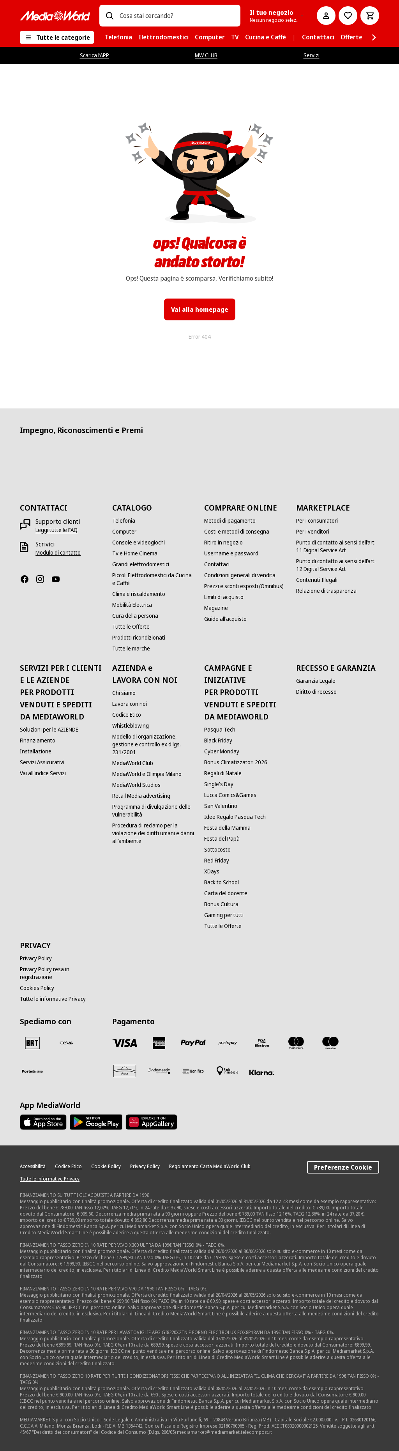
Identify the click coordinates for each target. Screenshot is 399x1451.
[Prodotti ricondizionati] (138, 638)
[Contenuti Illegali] (316, 580)
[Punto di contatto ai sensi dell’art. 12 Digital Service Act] (337, 565)
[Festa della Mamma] (227, 828)
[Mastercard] (296, 1043)
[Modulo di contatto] (58, 553)
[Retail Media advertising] (141, 796)
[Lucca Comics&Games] (230, 795)
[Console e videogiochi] (138, 542)
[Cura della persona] (135, 616)
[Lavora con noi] (129, 704)
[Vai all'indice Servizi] (43, 773)
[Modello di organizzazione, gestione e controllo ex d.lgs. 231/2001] (153, 744)
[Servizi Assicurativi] (42, 762)
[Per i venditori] (312, 532)
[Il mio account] (326, 15)
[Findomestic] (159, 1071)
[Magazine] (216, 608)
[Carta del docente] (225, 893)
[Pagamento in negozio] (227, 1071)
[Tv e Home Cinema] (134, 553)
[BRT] (32, 1043)
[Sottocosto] (217, 850)
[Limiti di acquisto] (224, 597)
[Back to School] (221, 882)
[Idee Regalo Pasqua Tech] (235, 817)
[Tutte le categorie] (57, 37)
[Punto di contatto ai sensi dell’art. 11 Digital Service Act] (337, 546)
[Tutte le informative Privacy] (53, 999)
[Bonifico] (193, 1071)
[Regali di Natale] (223, 773)
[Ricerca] (109, 15)
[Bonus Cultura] (221, 904)
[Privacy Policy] (36, 958)
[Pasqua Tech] (219, 729)
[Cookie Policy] (106, 1166)
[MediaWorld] (55, 16)
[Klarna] (261, 1072)
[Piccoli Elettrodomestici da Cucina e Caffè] (153, 579)
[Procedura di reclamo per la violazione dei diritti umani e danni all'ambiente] (153, 833)
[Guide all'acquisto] (225, 619)
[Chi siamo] (124, 693)
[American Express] (159, 1043)
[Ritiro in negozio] (223, 542)
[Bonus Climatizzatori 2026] (235, 762)
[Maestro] (330, 1043)
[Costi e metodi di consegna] (236, 532)
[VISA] (124, 1043)
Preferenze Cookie (343, 1167)
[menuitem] (118, 37)
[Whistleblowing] (130, 726)
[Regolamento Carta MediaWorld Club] (210, 1166)
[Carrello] (369, 15)
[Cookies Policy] (37, 988)
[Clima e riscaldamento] (138, 594)
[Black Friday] (218, 740)
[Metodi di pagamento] (230, 521)
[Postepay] (227, 1043)
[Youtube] (59, 579)
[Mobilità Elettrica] (132, 605)
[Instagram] (43, 579)
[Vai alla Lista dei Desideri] (348, 15)
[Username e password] (231, 553)
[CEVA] (66, 1043)
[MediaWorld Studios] (136, 785)
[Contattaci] (217, 564)
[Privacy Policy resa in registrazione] (61, 973)
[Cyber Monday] (221, 751)
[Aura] (124, 1071)
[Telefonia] (123, 521)
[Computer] (124, 532)
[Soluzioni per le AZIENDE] (49, 729)
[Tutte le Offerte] (131, 627)
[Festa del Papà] (222, 839)
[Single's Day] (218, 784)
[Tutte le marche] (131, 648)
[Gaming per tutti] (224, 915)
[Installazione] (35, 751)
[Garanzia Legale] (315, 681)
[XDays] (211, 871)
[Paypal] (193, 1043)
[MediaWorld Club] (132, 763)
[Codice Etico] (126, 715)
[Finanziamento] (37, 740)
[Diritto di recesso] (316, 692)
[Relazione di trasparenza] (326, 591)
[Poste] (32, 1071)
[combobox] (177, 16)
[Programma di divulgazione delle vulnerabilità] (153, 810)
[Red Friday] (216, 860)
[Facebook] (27, 579)
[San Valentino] (220, 806)
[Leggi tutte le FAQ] (56, 530)
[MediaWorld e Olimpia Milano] (147, 774)
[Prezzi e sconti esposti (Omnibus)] (244, 586)
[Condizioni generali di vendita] (239, 575)
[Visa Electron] (261, 1043)
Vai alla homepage (199, 309)
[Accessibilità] (33, 1166)
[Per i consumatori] (317, 521)
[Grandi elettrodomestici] (140, 564)
